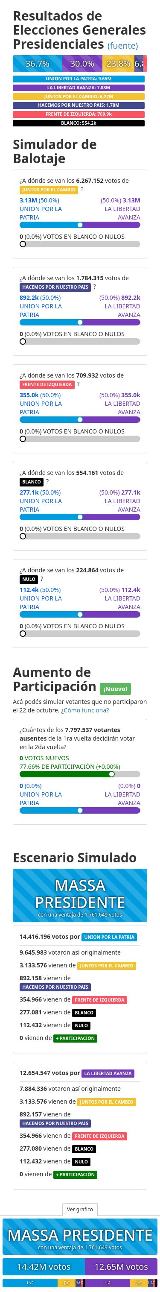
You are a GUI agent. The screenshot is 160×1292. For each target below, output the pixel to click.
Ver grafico (80, 1209)
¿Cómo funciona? (85, 710)
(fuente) (123, 45)
